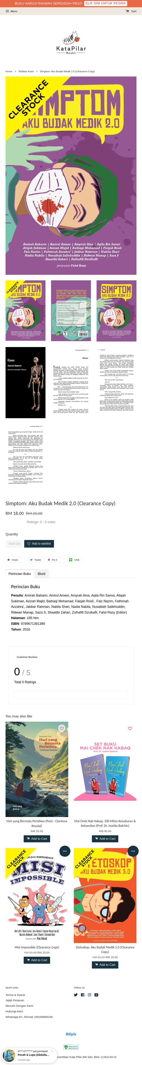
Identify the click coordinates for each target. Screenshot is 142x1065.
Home (9, 71)
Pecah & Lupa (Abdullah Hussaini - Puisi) (34, 1054)
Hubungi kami (14, 1011)
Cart (131, 11)
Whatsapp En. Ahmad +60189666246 (29, 1016)
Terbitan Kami (26, 71)
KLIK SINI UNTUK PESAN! (106, 3)
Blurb (41, 574)
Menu (11, 11)
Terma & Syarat (15, 994)
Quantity (12, 534)
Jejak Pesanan (15, 1000)
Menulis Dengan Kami (19, 1005)
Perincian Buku (20, 574)
